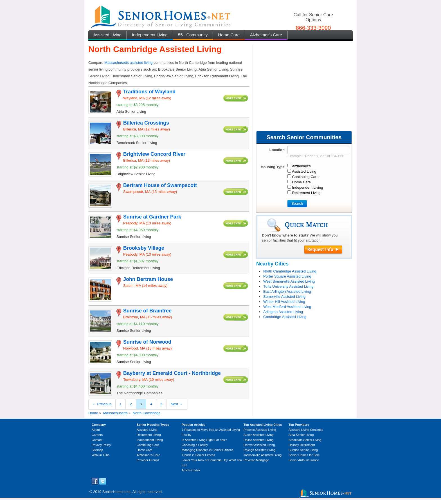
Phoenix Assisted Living (260, 429)
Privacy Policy (101, 445)
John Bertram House (148, 279)
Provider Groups (148, 460)
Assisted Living (107, 34)
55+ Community (193, 34)
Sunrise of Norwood (147, 342)
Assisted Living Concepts (306, 429)
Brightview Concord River (154, 154)
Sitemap (97, 450)
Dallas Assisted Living (258, 440)
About (96, 429)
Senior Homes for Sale (304, 455)
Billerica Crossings (146, 123)
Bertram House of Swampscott (160, 185)
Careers (97, 434)
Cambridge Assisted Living (284, 317)
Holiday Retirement (302, 445)
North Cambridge (147, 413)
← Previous (102, 404)
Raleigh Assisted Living (259, 450)
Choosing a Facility (195, 445)
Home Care (229, 34)
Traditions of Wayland (149, 91)
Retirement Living (149, 434)
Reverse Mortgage (256, 460)
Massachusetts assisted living (128, 62)
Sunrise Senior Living (303, 450)
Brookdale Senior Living (305, 440)
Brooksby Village (143, 248)
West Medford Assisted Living (287, 307)
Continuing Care (148, 445)
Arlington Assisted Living (283, 312)
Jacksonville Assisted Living (263, 455)
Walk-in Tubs (100, 455)
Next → (176, 404)
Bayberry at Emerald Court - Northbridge (172, 373)
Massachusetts (115, 413)
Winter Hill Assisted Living (284, 301)
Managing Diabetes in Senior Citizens (207, 450)
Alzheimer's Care (266, 34)
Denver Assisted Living (259, 445)
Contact (97, 440)
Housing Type (273, 167)
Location (277, 150)
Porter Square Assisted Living (287, 276)
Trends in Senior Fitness (198, 455)
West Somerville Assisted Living (289, 281)
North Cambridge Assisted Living (289, 271)
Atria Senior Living (301, 434)
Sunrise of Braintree (147, 311)
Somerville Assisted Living (284, 296)
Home (93, 413)
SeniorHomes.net (116, 492)
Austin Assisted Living (258, 434)
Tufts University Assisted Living (288, 286)
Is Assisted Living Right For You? (204, 440)
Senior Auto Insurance (304, 460)
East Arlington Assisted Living (287, 291)
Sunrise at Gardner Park (152, 217)
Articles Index (191, 470)
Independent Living (150, 34)
